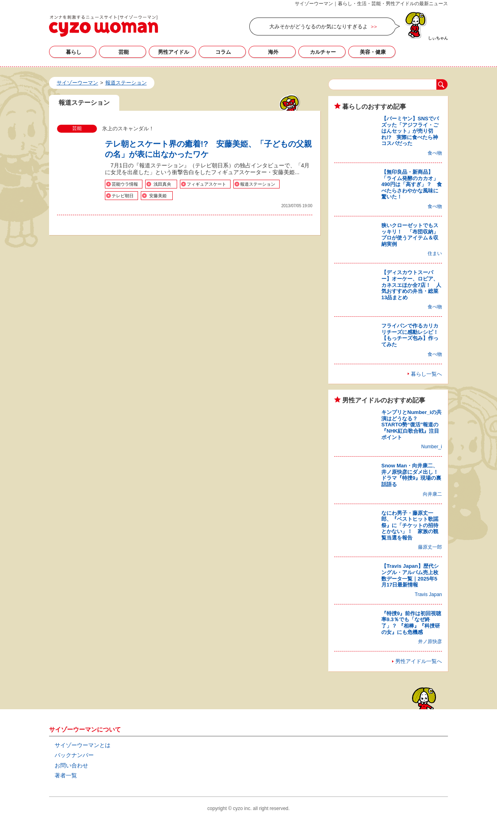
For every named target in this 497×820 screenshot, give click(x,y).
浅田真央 (162, 184)
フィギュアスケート (206, 184)
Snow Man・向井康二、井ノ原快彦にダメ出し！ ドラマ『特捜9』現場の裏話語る (412, 475)
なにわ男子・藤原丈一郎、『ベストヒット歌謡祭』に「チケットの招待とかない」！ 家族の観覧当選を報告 (409, 525)
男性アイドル (173, 52)
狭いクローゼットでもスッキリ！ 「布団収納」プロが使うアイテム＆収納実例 (409, 234)
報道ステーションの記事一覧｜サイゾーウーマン (103, 26)
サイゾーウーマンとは (82, 745)
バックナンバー (74, 755)
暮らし (73, 52)
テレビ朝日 (123, 195)
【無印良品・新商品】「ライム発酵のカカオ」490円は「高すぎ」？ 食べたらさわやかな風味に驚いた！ (411, 184)
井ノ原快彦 (430, 641)
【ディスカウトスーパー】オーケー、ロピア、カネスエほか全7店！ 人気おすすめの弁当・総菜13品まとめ (411, 284)
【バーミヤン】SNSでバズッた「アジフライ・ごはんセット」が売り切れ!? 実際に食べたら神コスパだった (410, 131)
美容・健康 (373, 52)
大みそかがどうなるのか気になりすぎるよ (318, 26)
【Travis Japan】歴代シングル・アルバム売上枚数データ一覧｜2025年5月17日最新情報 (410, 575)
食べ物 (435, 153)
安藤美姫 (158, 195)
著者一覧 (66, 775)
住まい (435, 253)
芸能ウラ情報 (125, 184)
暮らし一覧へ (426, 374)
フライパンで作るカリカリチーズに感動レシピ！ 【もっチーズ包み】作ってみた (412, 335)
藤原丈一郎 (430, 547)
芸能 (123, 52)
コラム (223, 52)
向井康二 (432, 494)
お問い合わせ (71, 765)
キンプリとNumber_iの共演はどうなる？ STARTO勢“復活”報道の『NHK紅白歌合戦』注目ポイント (411, 424)
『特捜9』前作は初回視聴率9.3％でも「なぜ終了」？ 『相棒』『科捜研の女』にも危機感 (411, 622)
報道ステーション (257, 184)
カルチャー (323, 52)
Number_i (431, 446)
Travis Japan (428, 594)
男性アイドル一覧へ (418, 661)
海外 (273, 52)
